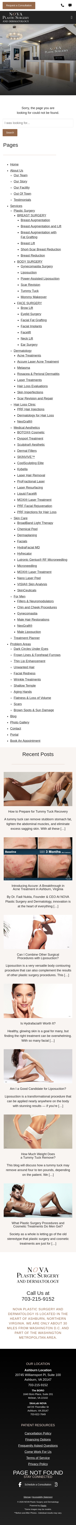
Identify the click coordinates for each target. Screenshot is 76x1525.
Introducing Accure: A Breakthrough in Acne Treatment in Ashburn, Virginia (38, 887)
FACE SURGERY (29, 303)
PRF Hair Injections (30, 409)
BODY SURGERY (29, 261)
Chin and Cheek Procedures (37, 607)
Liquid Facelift (27, 493)
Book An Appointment (25, 741)
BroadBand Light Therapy (35, 523)
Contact (15, 728)
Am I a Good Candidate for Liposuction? (38, 1089)
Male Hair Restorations (33, 619)
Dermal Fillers (27, 451)
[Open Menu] (71, 17)
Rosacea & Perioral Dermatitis (38, 374)
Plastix (43, 1506)
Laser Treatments (29, 380)
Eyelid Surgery (31, 314)
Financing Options (38, 1439)
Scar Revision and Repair (35, 398)
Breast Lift (28, 243)
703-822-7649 (38, 1414)
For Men (19, 596)
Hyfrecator (24, 553)
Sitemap (27, 1497)
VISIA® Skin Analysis (32, 584)
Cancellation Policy (38, 1433)
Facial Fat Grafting (34, 320)
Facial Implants (31, 326)
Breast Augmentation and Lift (41, 226)
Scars (18, 704)
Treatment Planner (27, 638)
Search (10, 132)
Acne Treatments (29, 355)
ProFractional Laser (31, 481)
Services (16, 206)
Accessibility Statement (42, 1497)
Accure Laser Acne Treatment (38, 361)
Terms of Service (38, 1458)
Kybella (22, 469)
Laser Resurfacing (30, 487)
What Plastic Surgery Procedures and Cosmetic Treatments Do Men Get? (38, 1224)
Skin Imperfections (30, 392)
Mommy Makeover (34, 297)
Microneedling (27, 566)
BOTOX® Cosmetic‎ (31, 432)
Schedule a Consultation (38, 1484)
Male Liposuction (29, 632)
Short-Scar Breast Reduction (41, 249)
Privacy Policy (38, 1464)
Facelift (26, 332)
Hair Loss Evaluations (32, 386)
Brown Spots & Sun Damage (34, 710)
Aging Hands (23, 692)
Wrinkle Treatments (27, 679)
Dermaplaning (27, 535)
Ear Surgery (29, 344)
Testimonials (22, 200)
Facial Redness (24, 673)
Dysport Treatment (30, 438)
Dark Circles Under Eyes (31, 649)
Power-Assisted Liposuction (40, 278)
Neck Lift (27, 338)
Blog (13, 716)
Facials (22, 541)
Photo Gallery (19, 722)
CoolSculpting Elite (30, 463)
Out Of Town (22, 193)
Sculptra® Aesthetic (31, 444)
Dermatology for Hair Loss (35, 415)
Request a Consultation (19, 5)
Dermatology (23, 351)
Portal (14, 734)
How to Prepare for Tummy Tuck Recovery (38, 811)
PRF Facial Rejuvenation (34, 506)
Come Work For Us (38, 1452)
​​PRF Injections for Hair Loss (37, 512)
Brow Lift (27, 308)
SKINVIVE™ (26, 457)
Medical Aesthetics (27, 427)
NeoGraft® (24, 421)
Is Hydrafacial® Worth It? (38, 1023)
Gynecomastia (27, 613)
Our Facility (22, 187)
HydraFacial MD (28, 547)
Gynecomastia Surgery (37, 266)
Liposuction (29, 272)
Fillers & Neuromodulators (35, 601)
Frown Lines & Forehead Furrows (37, 655)
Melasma (23, 368)
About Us (16, 170)
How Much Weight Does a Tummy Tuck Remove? (38, 1155)
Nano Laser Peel (29, 578)
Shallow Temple (25, 685)
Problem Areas (20, 644)
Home (14, 164)
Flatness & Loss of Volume (32, 698)
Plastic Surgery (24, 210)
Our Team (21, 175)
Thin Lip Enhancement (29, 661)
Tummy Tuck (30, 291)
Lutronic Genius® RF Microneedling (42, 559)
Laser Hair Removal (31, 475)
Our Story (20, 181)
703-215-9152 (38, 1299)
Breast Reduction (33, 255)
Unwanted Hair (24, 667)
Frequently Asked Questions (38, 1445)
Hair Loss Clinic (25, 404)
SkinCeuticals (26, 590)
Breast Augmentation (35, 220)
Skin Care (21, 518)
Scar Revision (30, 285)
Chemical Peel (27, 529)
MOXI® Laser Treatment (34, 500)
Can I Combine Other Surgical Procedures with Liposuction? (38, 956)
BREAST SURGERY (31, 215)
